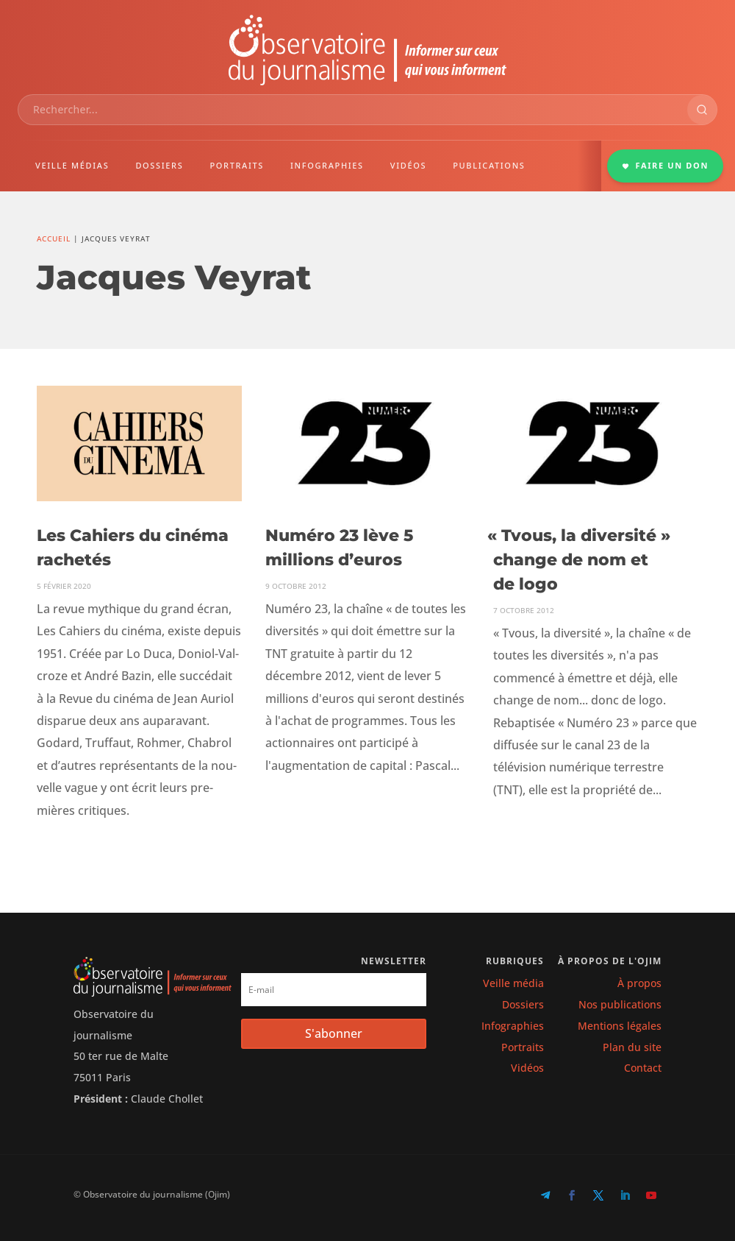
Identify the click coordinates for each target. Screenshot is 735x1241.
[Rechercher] (702, 109)
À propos (639, 983)
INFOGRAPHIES (327, 165)
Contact (643, 1068)
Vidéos (527, 1068)
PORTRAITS (236, 165)
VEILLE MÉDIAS (72, 165)
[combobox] (352, 109)
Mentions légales (620, 1026)
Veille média (513, 983)
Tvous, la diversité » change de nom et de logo (581, 560)
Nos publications (620, 1004)
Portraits (522, 1047)
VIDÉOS (408, 165)
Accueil (54, 238)
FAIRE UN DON (665, 165)
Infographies (512, 1026)
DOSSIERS (159, 165)
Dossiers (523, 1004)
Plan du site (632, 1047)
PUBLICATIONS (489, 165)
